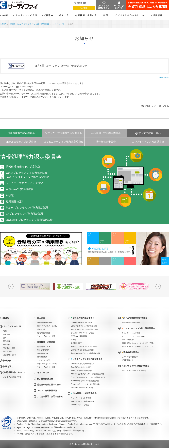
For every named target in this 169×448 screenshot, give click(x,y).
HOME (3, 24)
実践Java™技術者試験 (79, 336)
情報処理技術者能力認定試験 (23, 166)
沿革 (5, 338)
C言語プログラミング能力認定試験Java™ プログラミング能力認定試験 (27, 175)
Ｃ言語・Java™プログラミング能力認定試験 (29, 24)
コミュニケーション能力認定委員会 (63, 141)
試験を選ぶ (8, 366)
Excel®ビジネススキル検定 (81, 367)
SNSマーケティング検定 (80, 405)
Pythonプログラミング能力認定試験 (27, 207)
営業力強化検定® (128, 340)
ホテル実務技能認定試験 (131, 322)
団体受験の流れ (43, 353)
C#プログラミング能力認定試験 (25, 213)
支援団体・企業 (9, 348)
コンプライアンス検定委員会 (148, 141)
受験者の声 (41, 329)
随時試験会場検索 (43, 333)
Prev (11, 286)
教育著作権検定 (127, 360)
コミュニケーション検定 (131, 333)
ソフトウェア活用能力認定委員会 (63, 133)
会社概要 (6, 334)
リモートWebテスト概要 (46, 336)
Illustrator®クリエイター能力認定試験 (85, 381)
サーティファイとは (12, 326)
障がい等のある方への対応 (47, 326)
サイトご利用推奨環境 (47, 390)
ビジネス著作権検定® (130, 357)
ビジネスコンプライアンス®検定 (134, 370)
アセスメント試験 (43, 360)
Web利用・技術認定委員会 (106, 133)
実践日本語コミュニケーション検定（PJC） (138, 343)
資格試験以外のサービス (14, 372)
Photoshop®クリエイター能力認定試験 (85, 384)
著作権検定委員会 (106, 141)
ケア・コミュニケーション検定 (133, 336)
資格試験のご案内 (43, 346)
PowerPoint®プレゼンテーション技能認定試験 (88, 377)
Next (158, 286)
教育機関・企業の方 (46, 342)
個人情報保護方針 (45, 379)
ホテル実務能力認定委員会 (21, 141)
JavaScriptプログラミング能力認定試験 (29, 219)
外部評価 (6, 344)
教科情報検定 (14, 201)
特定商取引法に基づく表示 (49, 384)
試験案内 (7, 360)
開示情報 (6, 341)
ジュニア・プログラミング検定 (24, 183)
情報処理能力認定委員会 (21, 133)
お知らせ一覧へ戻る (157, 106)
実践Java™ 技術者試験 (19, 189)
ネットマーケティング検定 (81, 398)
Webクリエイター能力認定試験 (82, 401)
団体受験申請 (42, 357)
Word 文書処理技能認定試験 (81, 370)
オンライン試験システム (12, 377)
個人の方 (41, 318)
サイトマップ (43, 373)
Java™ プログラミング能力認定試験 (84, 329)
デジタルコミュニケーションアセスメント (137, 346)
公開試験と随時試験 (44, 322)
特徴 (5, 331)
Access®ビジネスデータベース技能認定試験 (87, 374)
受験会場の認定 (43, 350)
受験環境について (10, 355)
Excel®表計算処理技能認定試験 (82, 364)
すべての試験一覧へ (149, 133)
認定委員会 (7, 351)
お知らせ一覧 (58, 24)
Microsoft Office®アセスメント (82, 388)
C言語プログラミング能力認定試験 (84, 326)
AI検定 (10, 195)
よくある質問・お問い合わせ (50, 396)
